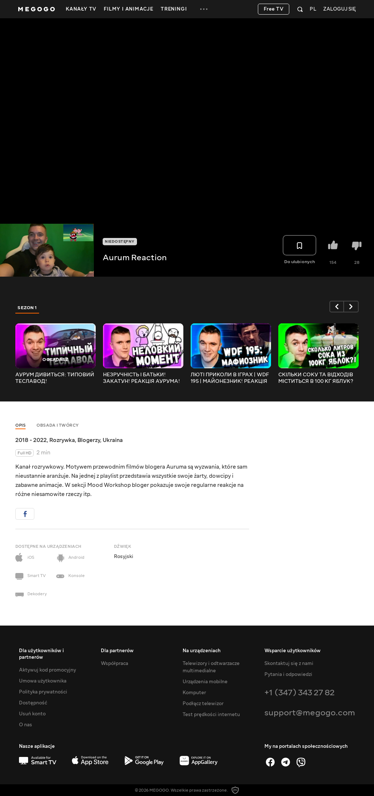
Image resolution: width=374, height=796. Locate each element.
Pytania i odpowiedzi (288, 674)
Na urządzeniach (202, 650)
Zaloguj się (339, 9)
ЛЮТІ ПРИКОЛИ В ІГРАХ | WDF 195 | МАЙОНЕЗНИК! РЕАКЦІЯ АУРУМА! (230, 378)
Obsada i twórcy (58, 425)
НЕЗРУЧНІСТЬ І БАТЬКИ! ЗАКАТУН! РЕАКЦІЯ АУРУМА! (141, 378)
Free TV (274, 9)
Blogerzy (88, 440)
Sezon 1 (27, 308)
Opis (20, 425)
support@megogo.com (309, 712)
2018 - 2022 (31, 440)
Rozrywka (62, 440)
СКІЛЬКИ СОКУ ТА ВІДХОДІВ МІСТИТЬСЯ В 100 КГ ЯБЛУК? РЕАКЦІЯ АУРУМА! (315, 378)
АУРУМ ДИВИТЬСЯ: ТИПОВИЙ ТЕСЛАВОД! (54, 378)
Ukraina (113, 440)
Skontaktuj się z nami (288, 663)
